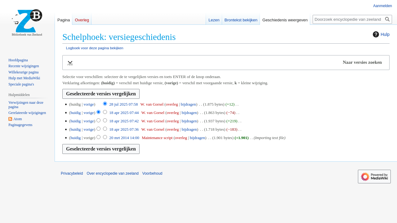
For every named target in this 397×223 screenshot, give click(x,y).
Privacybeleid (72, 173)
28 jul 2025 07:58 (123, 104)
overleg (172, 104)
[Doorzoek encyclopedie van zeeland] (352, 19)
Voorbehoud (152, 173)
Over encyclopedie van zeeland (112, 173)
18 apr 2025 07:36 (124, 129)
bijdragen (188, 104)
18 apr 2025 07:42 (124, 121)
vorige (88, 104)
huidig (75, 112)
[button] (226, 62)
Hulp (380, 34)
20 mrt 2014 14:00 (124, 137)
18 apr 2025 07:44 (124, 112)
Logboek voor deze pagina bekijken (94, 48)
